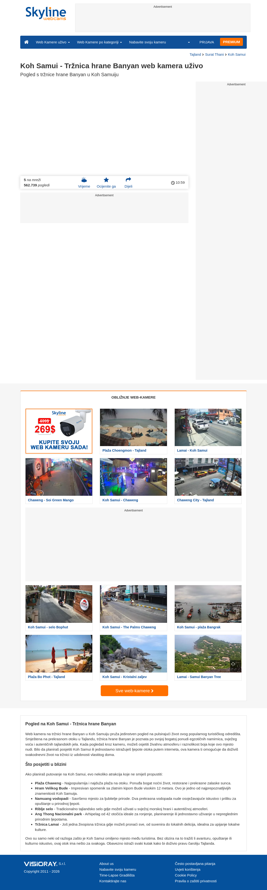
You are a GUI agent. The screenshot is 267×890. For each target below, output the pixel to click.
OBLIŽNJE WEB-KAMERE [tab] (133, 397)
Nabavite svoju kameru (147, 42)
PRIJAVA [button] (207, 42)
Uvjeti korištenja (187, 869)
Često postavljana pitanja (195, 864)
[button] (186, 42)
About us (106, 864)
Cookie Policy (186, 875)
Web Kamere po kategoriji (99, 42)
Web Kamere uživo (53, 42)
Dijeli (129, 182)
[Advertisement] (162, 21)
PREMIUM (231, 42)
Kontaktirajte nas (112, 881)
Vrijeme (84, 182)
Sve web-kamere (134, 690)
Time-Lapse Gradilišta (116, 875)
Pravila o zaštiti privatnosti (196, 881)
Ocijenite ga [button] (106, 182)
